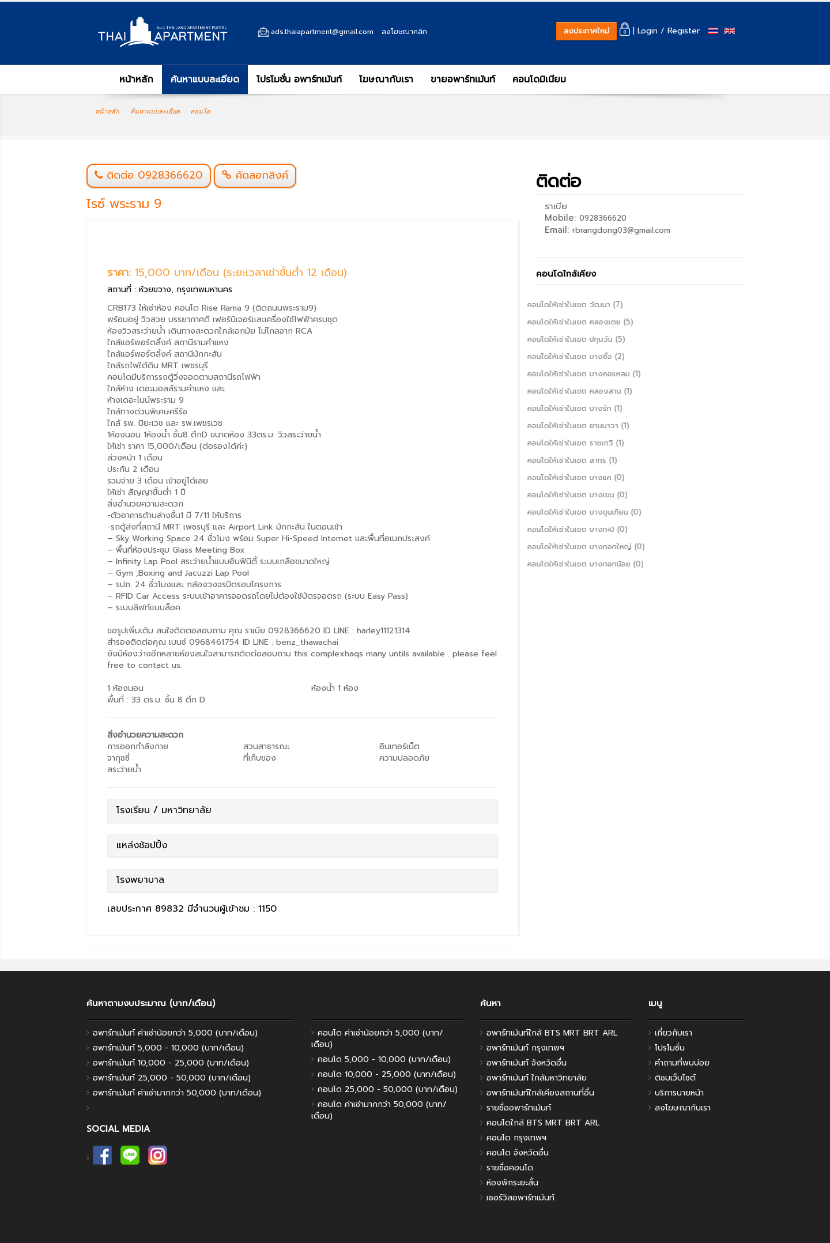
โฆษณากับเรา (386, 79)
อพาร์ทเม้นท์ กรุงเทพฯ (525, 1048)
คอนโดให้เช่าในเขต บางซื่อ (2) (546, 356)
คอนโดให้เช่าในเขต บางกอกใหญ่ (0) (556, 546)
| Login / (642, 31)
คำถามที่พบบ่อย (682, 1063)
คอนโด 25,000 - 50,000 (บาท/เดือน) (388, 1089)
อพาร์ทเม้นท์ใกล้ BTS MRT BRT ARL (551, 1033)
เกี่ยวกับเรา (673, 1033)
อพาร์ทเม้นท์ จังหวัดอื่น (526, 1063)
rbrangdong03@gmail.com (621, 230)
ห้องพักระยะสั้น (512, 1183)
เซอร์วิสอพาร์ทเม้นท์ (520, 1198)
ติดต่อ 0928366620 (155, 175)
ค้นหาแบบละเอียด (205, 79)
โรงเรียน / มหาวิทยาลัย (164, 810)
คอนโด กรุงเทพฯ (516, 1138)
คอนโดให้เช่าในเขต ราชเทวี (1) (545, 442)
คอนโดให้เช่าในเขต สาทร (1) (542, 460)
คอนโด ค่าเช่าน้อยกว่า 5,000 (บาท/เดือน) (377, 1039)
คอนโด (200, 111)
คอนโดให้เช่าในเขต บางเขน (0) (547, 494)
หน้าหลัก (128, 79)
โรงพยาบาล (140, 880)
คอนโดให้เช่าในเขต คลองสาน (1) (549, 391)
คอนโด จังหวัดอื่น (517, 1153)
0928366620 (603, 218)
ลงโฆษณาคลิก (404, 32)
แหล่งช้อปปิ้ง (141, 845)
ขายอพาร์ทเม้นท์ (463, 79)
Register (683, 31)
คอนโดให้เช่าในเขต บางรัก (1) (545, 408)
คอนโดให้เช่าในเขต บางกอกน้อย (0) (555, 563)
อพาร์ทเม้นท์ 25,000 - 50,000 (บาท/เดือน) (172, 1078)
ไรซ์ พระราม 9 (123, 203)
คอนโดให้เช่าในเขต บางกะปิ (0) (547, 529)
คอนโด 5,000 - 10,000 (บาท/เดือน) (384, 1059)
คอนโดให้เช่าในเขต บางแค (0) (546, 477)
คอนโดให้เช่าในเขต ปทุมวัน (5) (546, 339)
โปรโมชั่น (670, 1048)
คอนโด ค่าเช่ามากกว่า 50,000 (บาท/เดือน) (379, 1110)
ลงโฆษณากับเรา (683, 1108)
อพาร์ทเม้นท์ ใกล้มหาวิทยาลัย (536, 1078)
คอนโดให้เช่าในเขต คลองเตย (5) (550, 321)
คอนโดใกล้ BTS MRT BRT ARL (542, 1123)
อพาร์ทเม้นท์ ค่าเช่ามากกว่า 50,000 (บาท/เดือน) (177, 1093)
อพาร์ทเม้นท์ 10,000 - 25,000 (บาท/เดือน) (171, 1063)
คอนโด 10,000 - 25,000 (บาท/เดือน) (387, 1074)
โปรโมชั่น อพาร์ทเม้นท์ (299, 79)
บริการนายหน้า (679, 1093)
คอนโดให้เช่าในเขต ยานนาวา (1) (548, 425)
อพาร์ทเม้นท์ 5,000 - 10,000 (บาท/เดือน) (168, 1048)
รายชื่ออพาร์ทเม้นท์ (518, 1108)
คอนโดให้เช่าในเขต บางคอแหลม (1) (554, 373)
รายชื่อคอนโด (509, 1168)
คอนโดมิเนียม (539, 79)
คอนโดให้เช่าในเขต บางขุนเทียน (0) (554, 512)
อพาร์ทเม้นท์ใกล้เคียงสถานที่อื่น (540, 1093)
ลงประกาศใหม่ (586, 30)
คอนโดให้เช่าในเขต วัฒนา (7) (545, 304)
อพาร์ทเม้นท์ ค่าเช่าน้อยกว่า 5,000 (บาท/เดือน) (175, 1033)
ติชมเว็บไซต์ (675, 1078)
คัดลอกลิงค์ (255, 175)
